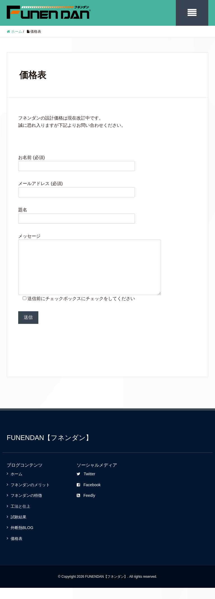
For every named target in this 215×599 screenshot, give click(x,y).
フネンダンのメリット (30, 496)
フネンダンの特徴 (26, 506)
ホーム (16, 485)
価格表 (16, 549)
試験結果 (18, 528)
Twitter (86, 485)
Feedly (86, 506)
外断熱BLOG (22, 539)
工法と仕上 (20, 517)
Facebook (89, 496)
